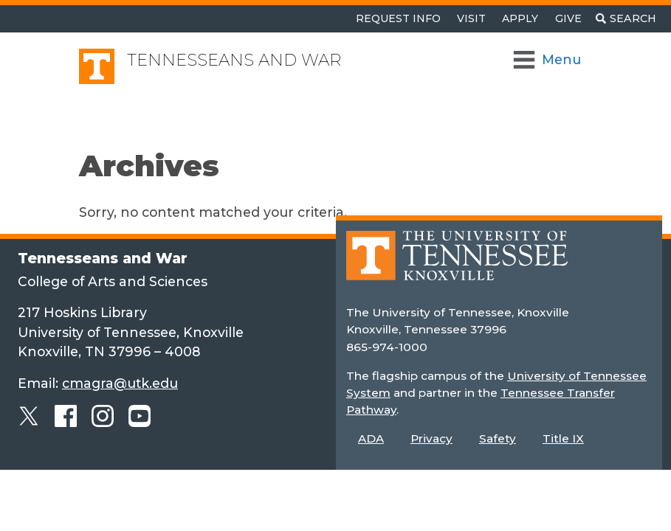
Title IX (563, 438)
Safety (497, 438)
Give (568, 18)
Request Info (398, 18)
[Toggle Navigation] (548, 59)
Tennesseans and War (234, 60)
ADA (371, 438)
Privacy (431, 438)
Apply (520, 18)
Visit (471, 18)
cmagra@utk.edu (120, 383)
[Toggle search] (626, 18)
